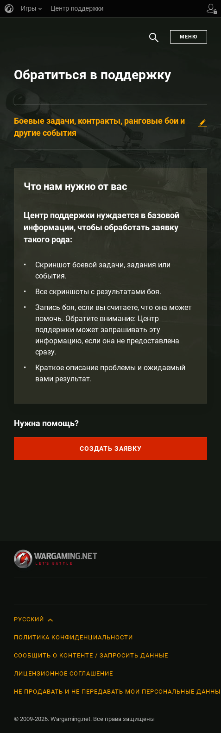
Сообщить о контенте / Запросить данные (91, 655)
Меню (188, 37)
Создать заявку (111, 448)
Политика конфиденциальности (73, 637)
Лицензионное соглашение (63, 673)
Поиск (154, 42)
